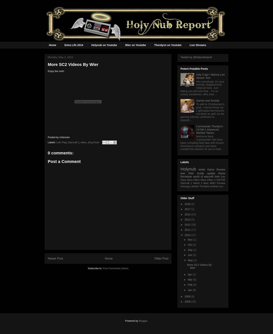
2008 (188, 301)
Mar (190, 279)
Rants (221, 173)
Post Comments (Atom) (115, 268)
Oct (190, 244)
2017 (188, 209)
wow (202, 169)
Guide (200, 173)
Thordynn (204, 186)
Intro (217, 176)
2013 (188, 219)
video (83, 142)
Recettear (186, 176)
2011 (188, 229)
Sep (190, 249)
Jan (190, 290)
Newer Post (55, 258)
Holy (221, 186)
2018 (188, 204)
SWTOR (220, 180)
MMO (213, 183)
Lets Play (61, 142)
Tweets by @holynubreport (196, 57)
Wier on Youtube (135, 45)
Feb (190, 284)
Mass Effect (193, 180)
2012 (188, 224)
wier (182, 173)
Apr (190, 274)
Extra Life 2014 (73, 45)
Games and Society (207, 100)
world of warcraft (203, 176)
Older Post (161, 258)
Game (210, 169)
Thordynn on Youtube (167, 45)
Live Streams (198, 45)
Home (52, 45)
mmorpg (184, 186)
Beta (205, 183)
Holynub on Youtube (104, 45)
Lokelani (194, 186)
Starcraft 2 (73, 142)
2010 (188, 235)
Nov (190, 239)
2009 (188, 296)
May (190, 260)
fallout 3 (197, 183)
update (211, 173)
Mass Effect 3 (208, 180)
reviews (214, 186)
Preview (221, 183)
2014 (188, 214)
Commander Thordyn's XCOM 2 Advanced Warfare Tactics (209, 129)
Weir (191, 173)
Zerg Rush (93, 142)
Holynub (188, 169)
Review (221, 169)
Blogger (143, 320)
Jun (190, 255)
